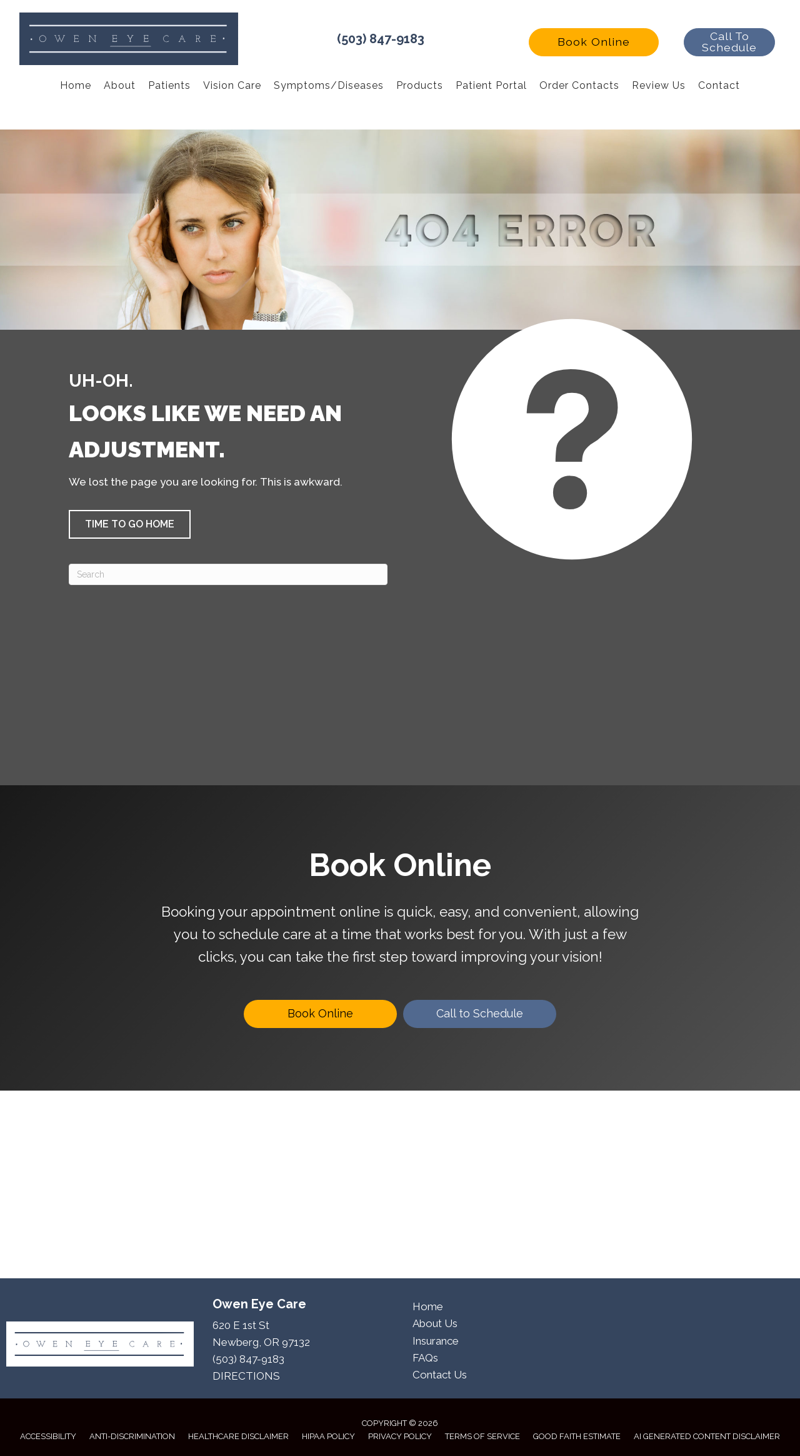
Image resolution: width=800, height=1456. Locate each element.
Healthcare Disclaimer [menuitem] (238, 1436)
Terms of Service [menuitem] (482, 1436)
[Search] (228, 574)
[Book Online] (320, 1014)
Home (427, 1306)
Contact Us (439, 1374)
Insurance (435, 1341)
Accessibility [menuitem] (48, 1436)
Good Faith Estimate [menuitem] (577, 1436)
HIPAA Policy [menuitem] (328, 1436)
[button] (594, 42)
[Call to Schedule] (479, 1014)
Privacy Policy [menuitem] (400, 1436)
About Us (435, 1323)
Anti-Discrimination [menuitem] (132, 1436)
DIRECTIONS (246, 1376)
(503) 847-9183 (380, 38)
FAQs (425, 1358)
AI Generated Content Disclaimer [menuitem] (707, 1436)
